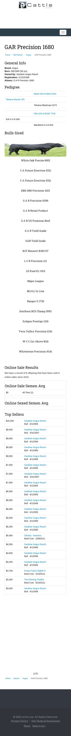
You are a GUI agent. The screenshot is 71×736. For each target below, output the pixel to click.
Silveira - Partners (32, 535)
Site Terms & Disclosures (46, 720)
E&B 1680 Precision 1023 (35, 190)
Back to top (39, 725)
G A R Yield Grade (35, 230)
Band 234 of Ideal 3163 (45, 94)
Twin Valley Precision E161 (35, 331)
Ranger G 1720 (35, 301)
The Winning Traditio (34, 579)
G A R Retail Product (35, 210)
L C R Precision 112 (35, 261)
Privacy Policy (19, 720)
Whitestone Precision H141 (35, 351)
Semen (16, 678)
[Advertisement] (35, 633)
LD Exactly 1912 (35, 271)
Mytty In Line (35, 291)
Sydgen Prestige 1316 (35, 321)
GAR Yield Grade (35, 240)
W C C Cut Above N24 (35, 341)
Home (7, 55)
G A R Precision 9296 (35, 200)
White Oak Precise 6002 (35, 160)
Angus (28, 55)
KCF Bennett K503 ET (35, 251)
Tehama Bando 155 (15, 99)
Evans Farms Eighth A (35, 571)
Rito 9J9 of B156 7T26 (44, 113)
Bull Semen (18, 55)
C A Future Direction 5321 (35, 170)
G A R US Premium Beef (35, 220)
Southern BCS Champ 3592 (35, 311)
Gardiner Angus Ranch (35, 421)
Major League (35, 281)
